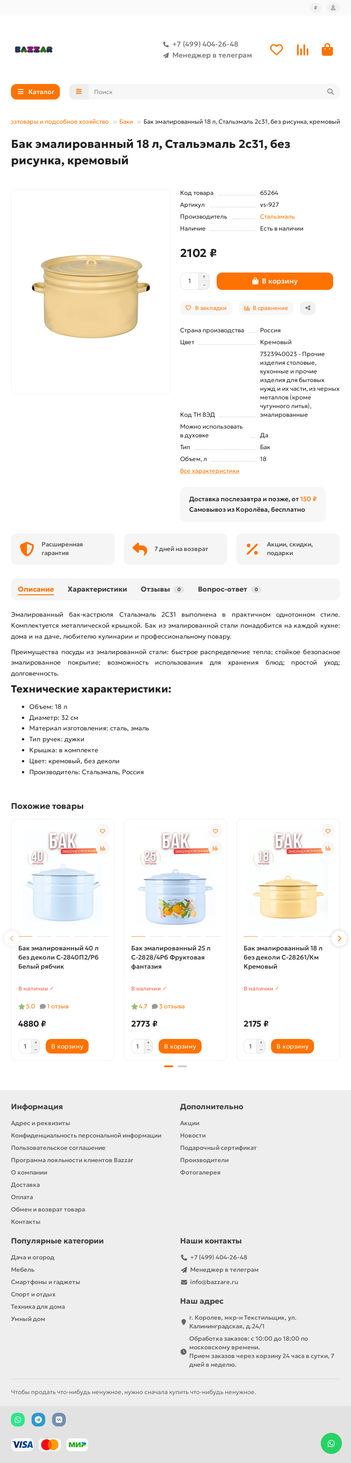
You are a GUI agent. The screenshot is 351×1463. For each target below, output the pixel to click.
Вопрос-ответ (229, 589)
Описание (36, 589)
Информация (37, 1107)
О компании (29, 1172)
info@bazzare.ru (214, 1282)
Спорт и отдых (33, 1294)
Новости (193, 1135)
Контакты (26, 1222)
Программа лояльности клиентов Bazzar (72, 1160)
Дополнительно (211, 1107)
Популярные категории (57, 1241)
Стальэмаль (277, 216)
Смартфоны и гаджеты (45, 1282)
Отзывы (162, 589)
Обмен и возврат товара (48, 1209)
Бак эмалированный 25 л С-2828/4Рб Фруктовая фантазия (171, 957)
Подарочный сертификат (218, 1148)
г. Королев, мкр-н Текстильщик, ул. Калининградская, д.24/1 (243, 1322)
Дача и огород (32, 1257)
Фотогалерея (200, 1172)
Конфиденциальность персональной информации (86, 1135)
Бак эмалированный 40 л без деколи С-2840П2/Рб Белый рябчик (58, 957)
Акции (189, 1123)
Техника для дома (38, 1307)
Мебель (22, 1270)
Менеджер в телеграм (206, 55)
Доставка (25, 1185)
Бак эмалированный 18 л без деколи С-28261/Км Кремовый (283, 957)
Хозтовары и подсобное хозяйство (57, 122)
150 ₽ (308, 499)
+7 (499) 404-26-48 (199, 44)
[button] (12, 938)
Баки (126, 122)
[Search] (214, 92)
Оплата (22, 1197)
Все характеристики (209, 471)
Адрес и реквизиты (40, 1123)
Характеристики (97, 589)
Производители (204, 1160)
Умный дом (28, 1319)
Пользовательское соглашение (58, 1148)
